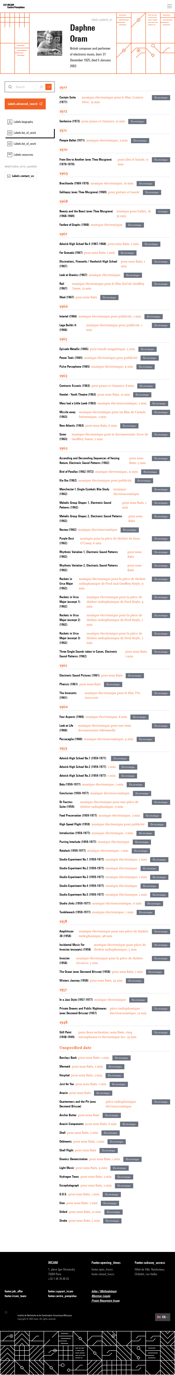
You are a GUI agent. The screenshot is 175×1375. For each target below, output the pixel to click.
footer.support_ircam (63, 1291)
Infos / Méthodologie (106, 1291)
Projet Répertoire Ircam (108, 1301)
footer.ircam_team (18, 1296)
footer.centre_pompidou (64, 1296)
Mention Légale (103, 1296)
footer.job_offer (16, 1291)
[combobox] (30, 86)
